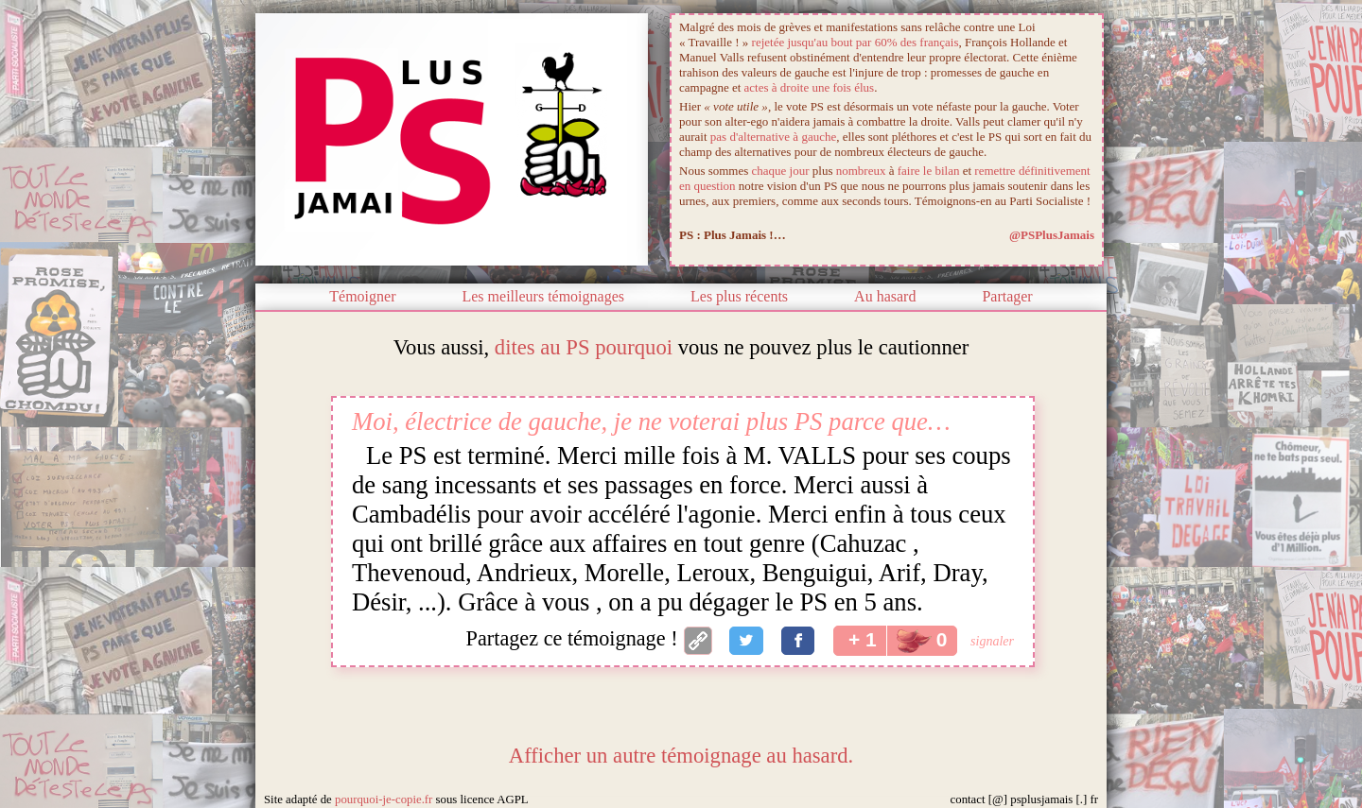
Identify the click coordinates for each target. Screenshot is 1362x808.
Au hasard (885, 296)
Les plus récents (739, 296)
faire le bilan (929, 170)
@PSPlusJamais (1051, 235)
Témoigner (362, 296)
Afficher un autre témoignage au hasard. (681, 755)
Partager (1007, 296)
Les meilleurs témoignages (543, 296)
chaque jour (781, 170)
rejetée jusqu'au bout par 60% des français (855, 42)
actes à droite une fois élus (809, 87)
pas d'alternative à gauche (773, 136)
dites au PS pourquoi (583, 347)
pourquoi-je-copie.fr (383, 799)
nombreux (861, 170)
